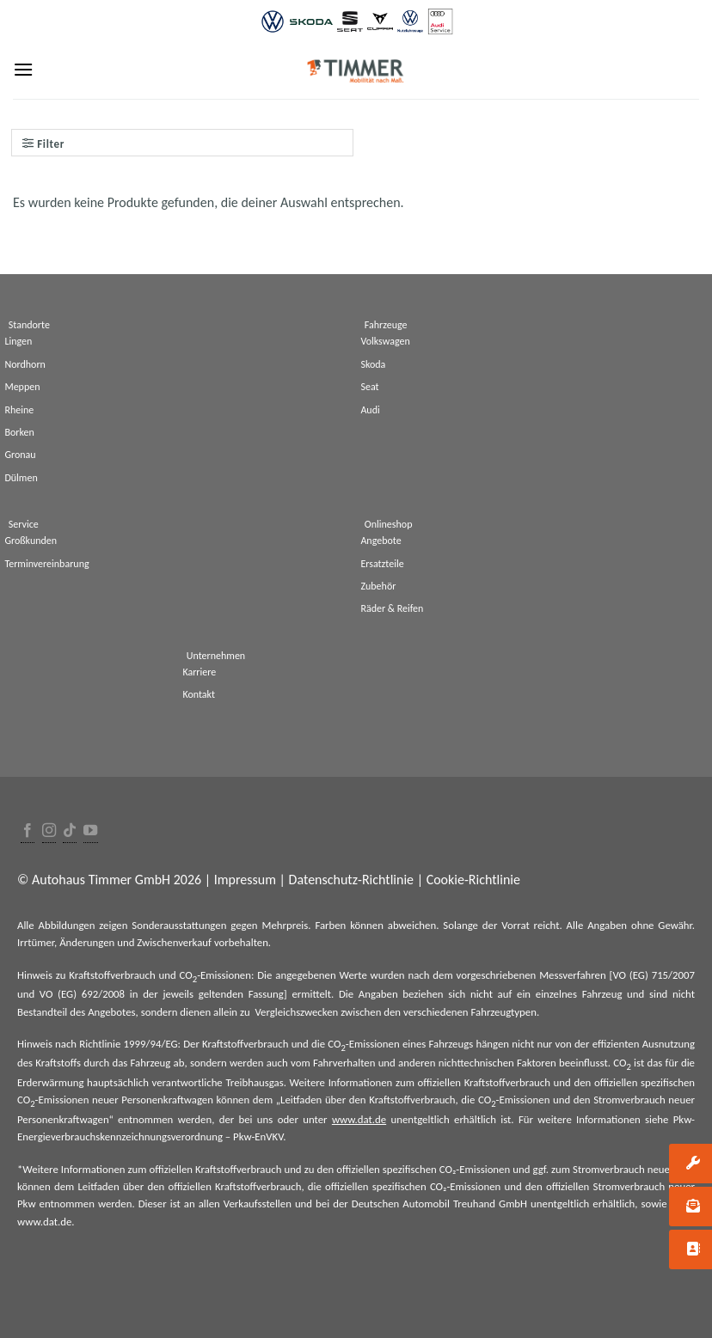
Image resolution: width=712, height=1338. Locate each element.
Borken (19, 432)
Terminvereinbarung (46, 564)
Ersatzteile (381, 564)
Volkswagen (384, 341)
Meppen (22, 387)
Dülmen (20, 478)
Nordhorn (25, 364)
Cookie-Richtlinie (473, 879)
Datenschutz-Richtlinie (351, 879)
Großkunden (30, 541)
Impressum (245, 879)
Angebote (380, 541)
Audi (369, 410)
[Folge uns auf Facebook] (27, 831)
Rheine (19, 410)
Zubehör (378, 586)
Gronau (19, 455)
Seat (369, 387)
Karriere (199, 672)
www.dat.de (359, 1119)
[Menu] (23, 69)
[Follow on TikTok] (70, 831)
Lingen (18, 341)
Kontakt (198, 694)
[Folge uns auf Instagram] (49, 831)
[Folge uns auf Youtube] (90, 831)
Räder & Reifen (391, 608)
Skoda (372, 364)
